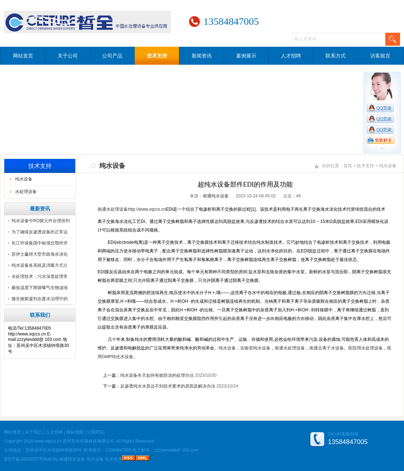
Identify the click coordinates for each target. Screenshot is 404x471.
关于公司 (68, 56)
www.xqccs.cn (48, 441)
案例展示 (246, 56)
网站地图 (75, 432)
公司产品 (112, 56)
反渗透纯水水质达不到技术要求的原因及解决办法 (167, 386)
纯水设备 (23, 179)
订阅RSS (96, 432)
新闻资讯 (202, 56)
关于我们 (33, 432)
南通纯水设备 (216, 195)
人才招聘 (291, 56)
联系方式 (336, 56)
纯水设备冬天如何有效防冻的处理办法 (157, 375)
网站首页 (23, 56)
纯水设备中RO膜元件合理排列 (41, 220)
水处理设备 (26, 191)
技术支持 (157, 56)
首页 (348, 165)
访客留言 (380, 56)
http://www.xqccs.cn (147, 209)
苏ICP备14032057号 (23, 459)
